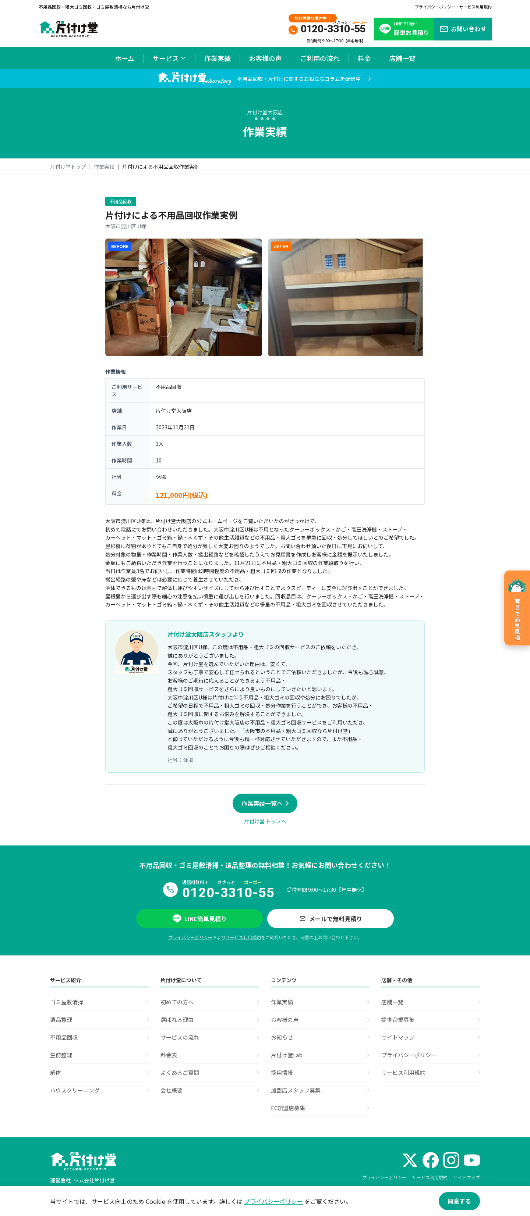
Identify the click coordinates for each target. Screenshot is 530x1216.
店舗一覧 (402, 58)
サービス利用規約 (243, 937)
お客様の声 (265, 58)
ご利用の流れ (320, 58)
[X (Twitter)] (410, 1160)
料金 (364, 58)
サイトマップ (466, 1177)
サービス (169, 58)
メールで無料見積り (330, 918)
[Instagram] (451, 1160)
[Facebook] (431, 1160)
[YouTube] (472, 1160)
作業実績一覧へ (265, 803)
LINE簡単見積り (200, 918)
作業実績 (217, 58)
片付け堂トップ (68, 166)
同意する (459, 1201)
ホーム (124, 58)
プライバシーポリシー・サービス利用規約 (453, 7)
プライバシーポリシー (190, 937)
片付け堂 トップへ (265, 821)
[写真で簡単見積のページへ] (517, 608)
